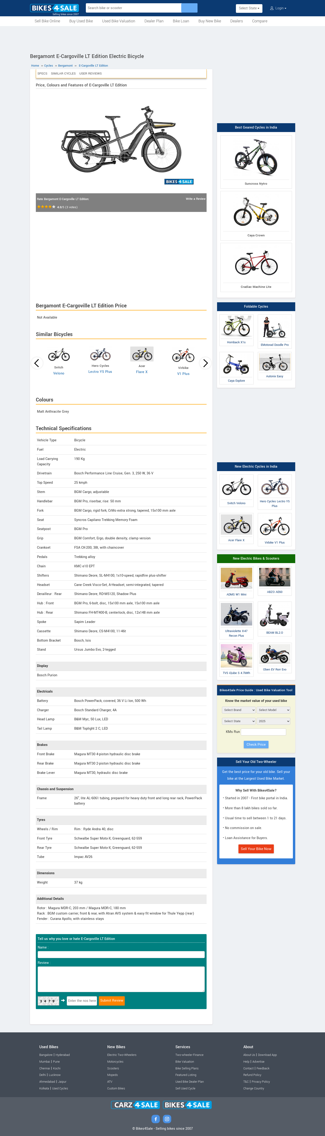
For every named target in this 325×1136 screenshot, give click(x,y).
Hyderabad (63, 1055)
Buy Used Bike (81, 21)
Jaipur (62, 1082)
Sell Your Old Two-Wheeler (256, 761)
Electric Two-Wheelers (121, 1055)
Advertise (258, 1062)
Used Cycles (60, 1088)
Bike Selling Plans (186, 1068)
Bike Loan (181, 21)
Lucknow (55, 1075)
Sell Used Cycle (185, 1088)
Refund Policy (252, 1075)
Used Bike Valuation (118, 21)
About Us (249, 1055)
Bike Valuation (184, 1062)
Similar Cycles (63, 73)
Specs (42, 73)
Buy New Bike (209, 21)
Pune (56, 1062)
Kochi (56, 1068)
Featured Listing (185, 1075)
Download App (267, 1055)
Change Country (253, 1088)
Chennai (44, 1068)
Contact (248, 1068)
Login (278, 8)
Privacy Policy (261, 1082)
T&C (246, 1082)
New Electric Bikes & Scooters (256, 558)
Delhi (42, 1075)
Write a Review (195, 199)
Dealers (236, 21)
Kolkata (44, 1088)
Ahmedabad (47, 1082)
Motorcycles (115, 1062)
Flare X (142, 372)
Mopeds (112, 1075)
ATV (109, 1082)
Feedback (263, 1068)
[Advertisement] (162, 38)
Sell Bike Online (47, 21)
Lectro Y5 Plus (100, 371)
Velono (58, 373)
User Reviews (90, 73)
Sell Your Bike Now (256, 848)
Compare (259, 21)
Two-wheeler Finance (189, 1055)
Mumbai (44, 1062)
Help (246, 1062)
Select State (249, 8)
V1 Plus (183, 373)
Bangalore (46, 1055)
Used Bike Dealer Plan (189, 1082)
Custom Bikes (116, 1088)
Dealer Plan (154, 21)
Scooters (113, 1068)
